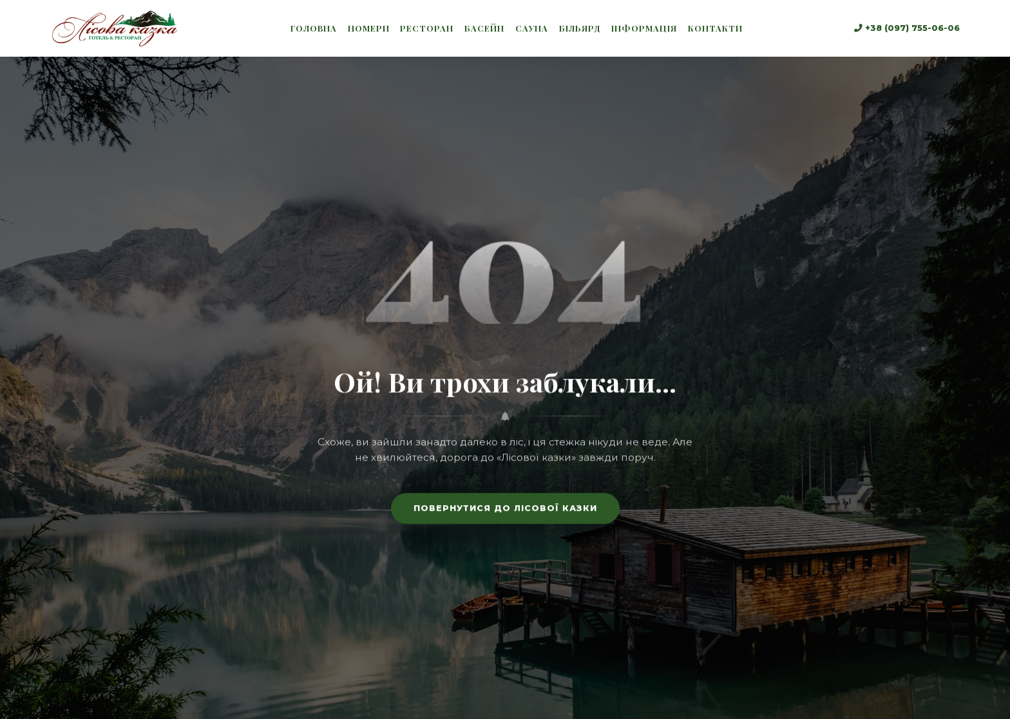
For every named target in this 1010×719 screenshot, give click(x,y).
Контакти (715, 28)
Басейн (484, 28)
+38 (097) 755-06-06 (907, 28)
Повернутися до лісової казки (505, 512)
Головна (314, 28)
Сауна (531, 28)
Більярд (580, 28)
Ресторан (426, 28)
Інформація (644, 28)
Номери (369, 28)
